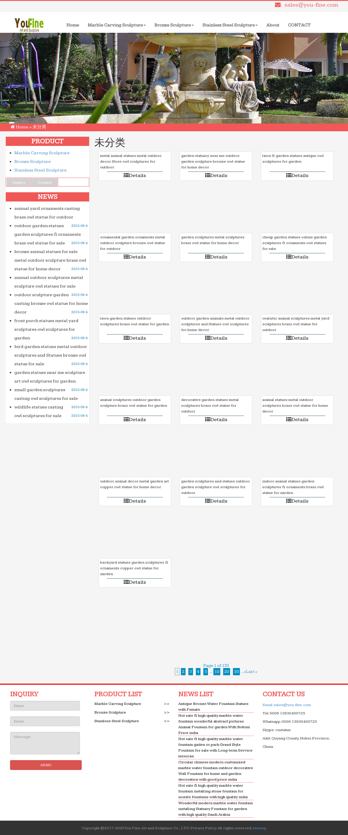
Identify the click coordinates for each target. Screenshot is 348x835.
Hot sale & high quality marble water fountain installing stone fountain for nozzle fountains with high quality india (213, 791)
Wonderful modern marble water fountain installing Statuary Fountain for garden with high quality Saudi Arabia (215, 809)
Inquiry (18, 182)
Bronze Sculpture (174, 25)
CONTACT (299, 25)
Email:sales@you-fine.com (287, 705)
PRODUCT (47, 141)
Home (74, 25)
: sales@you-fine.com (306, 4)
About (272, 25)
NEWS (47, 197)
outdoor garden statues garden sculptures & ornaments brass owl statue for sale (47, 234)
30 (236, 671)
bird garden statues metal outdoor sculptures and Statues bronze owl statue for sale (50, 355)
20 (226, 671)
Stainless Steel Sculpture (230, 25)
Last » (251, 671)
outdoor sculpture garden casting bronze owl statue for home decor (51, 303)
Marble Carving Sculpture (117, 25)
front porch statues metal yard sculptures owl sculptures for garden (46, 329)
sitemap (260, 828)
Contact (45, 182)
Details (135, 175)
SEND (46, 765)
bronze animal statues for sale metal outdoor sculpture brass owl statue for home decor (50, 260)
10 (217, 671)
